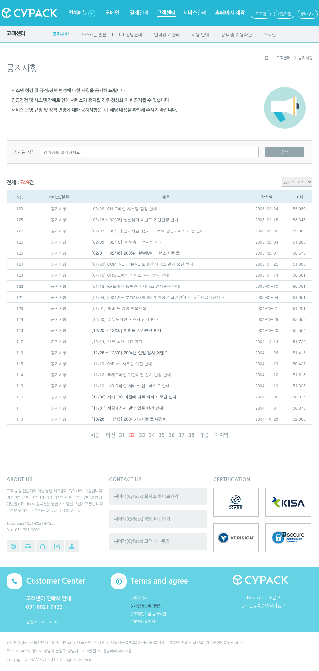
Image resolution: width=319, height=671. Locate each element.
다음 (204, 435)
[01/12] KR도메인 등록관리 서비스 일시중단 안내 (135, 286)
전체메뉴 (77, 12)
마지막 (222, 435)
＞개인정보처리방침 (146, 606)
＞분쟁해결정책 (142, 622)
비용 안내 (200, 35)
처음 (95, 435)
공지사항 (60, 34)
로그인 (261, 14)
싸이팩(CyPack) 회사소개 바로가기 (146, 496)
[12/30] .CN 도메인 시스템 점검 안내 (125, 319)
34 (152, 435)
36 (171, 435)
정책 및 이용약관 (236, 35)
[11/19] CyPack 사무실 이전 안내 (121, 363)
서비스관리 (195, 12)
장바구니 (307, 14)
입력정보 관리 (167, 35)
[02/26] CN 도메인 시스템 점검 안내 (124, 208)
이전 (110, 435)
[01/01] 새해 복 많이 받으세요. (119, 308)
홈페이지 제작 (230, 12)
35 (161, 435)
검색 (284, 152)
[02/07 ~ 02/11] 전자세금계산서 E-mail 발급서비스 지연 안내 (147, 230)
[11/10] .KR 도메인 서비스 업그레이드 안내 (130, 385)
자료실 (270, 35)
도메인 (112, 12)
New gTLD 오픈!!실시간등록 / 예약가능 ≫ (264, 601)
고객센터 (166, 12)
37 (181, 435)
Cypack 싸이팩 (29, 13)
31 (122, 435)
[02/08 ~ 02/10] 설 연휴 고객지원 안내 (127, 242)
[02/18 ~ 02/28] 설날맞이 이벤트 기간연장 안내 (135, 219)
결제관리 (139, 12)
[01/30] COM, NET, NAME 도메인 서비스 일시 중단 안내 (142, 264)
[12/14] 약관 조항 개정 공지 (117, 341)
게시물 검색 (24, 152)
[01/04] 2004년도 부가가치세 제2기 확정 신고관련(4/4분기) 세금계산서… (157, 297)
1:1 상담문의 (130, 35)
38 (191, 435)
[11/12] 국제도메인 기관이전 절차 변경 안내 (131, 374)
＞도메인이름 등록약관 (148, 614)
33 (142, 435)
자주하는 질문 (93, 35)
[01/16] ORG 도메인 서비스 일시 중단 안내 (130, 275)
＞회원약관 (139, 598)
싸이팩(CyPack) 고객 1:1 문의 (141, 541)
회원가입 (284, 14)
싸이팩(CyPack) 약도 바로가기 (142, 519)
